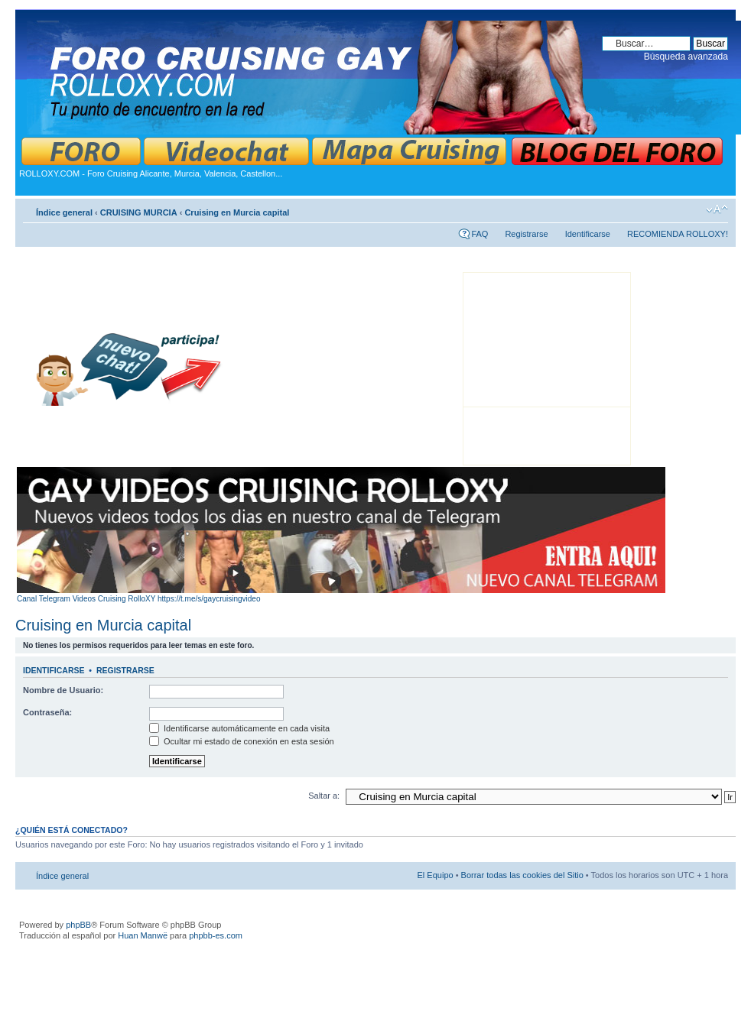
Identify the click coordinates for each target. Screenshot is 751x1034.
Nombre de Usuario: (63, 690)
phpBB (78, 924)
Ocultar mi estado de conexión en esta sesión (241, 741)
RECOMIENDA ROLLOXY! (677, 233)
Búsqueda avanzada (686, 56)
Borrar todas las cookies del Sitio (522, 875)
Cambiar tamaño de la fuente (717, 209)
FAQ (479, 233)
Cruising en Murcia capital (236, 212)
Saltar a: (324, 795)
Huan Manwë (142, 935)
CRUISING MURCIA (138, 212)
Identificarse (587, 233)
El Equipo (436, 875)
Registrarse (526, 233)
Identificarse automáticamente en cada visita (239, 728)
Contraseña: (47, 712)
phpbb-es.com (215, 935)
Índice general (64, 212)
